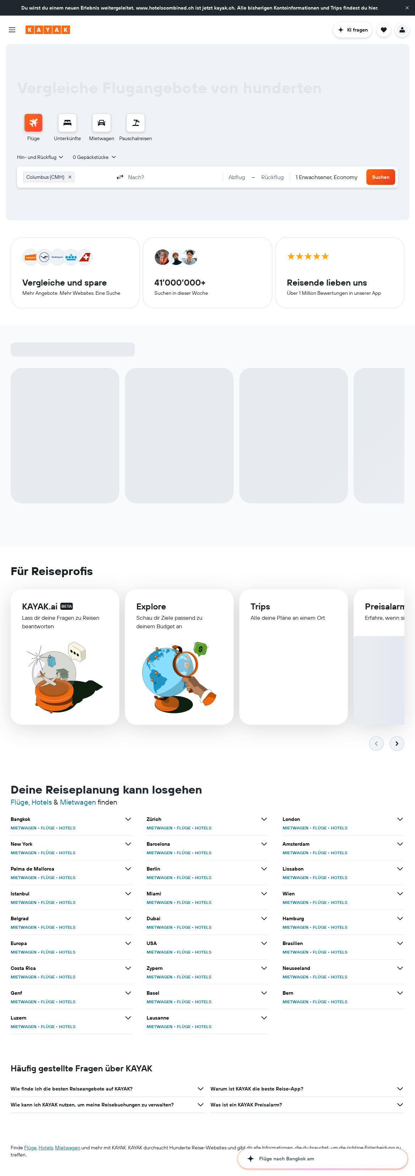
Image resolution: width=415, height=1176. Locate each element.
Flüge (19, 801)
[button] (407, 8)
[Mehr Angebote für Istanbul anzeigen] (128, 893)
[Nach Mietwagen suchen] (101, 123)
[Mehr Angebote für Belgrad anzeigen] (128, 918)
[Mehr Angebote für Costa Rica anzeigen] (128, 968)
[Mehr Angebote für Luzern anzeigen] (128, 1018)
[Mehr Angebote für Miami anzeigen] (264, 893)
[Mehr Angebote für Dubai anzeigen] (264, 918)
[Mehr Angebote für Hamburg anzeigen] (400, 918)
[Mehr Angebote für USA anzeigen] (264, 943)
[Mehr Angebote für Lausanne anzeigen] (264, 1018)
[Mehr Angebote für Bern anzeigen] (400, 993)
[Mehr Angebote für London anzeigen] (400, 819)
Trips (260, 606)
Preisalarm (386, 606)
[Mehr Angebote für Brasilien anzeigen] (400, 943)
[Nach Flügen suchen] (33, 123)
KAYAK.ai (40, 606)
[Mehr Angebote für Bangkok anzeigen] (128, 819)
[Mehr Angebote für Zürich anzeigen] (264, 819)
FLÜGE (48, 827)
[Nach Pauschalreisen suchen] (135, 123)
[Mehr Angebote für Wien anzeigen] (400, 893)
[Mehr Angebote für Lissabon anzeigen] (400, 869)
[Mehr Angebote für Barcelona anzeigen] (264, 844)
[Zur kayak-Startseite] (48, 30)
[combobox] (40, 157)
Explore (151, 606)
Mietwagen (78, 801)
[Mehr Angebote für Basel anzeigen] (264, 993)
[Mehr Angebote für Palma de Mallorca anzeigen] (128, 869)
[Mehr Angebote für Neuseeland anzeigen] (400, 968)
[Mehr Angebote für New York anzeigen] (128, 844)
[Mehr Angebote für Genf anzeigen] (128, 993)
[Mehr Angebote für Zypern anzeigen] (264, 968)
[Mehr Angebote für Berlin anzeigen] (264, 869)
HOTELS (67, 827)
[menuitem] (33, 128)
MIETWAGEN (24, 827)
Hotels (42, 801)
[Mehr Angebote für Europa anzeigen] (128, 943)
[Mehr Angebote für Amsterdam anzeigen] (400, 844)
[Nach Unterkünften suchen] (67, 123)
